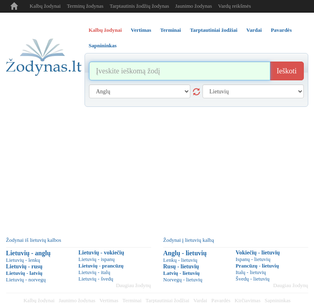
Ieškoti (287, 71)
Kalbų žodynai (45, 6)
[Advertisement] (157, 168)
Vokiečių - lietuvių (258, 253)
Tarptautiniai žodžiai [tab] (213, 30)
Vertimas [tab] (141, 30)
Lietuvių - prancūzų (101, 266)
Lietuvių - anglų (28, 253)
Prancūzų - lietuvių (257, 266)
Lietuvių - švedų (95, 279)
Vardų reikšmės (234, 6)
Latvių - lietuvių (181, 273)
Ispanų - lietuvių (253, 259)
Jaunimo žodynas (193, 6)
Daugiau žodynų (133, 285)
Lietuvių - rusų (24, 266)
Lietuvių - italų (94, 272)
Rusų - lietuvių (181, 266)
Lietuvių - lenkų (23, 260)
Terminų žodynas (85, 6)
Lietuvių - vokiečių (101, 253)
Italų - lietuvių (251, 272)
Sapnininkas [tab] (103, 45)
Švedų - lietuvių (252, 279)
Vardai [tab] (254, 30)
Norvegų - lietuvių (183, 279)
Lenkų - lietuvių (180, 260)
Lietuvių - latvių (24, 273)
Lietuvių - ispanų (96, 259)
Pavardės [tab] (281, 30)
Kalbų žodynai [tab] (105, 30)
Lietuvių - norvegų (26, 279)
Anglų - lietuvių (185, 253)
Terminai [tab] (170, 30)
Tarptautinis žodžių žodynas (139, 6)
